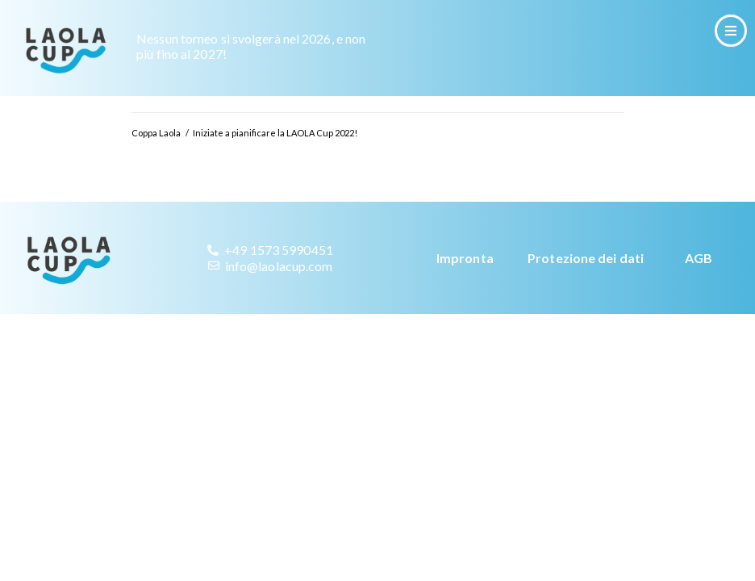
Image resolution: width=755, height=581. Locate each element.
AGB (698, 257)
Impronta (465, 257)
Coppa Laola (156, 132)
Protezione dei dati (586, 257)
